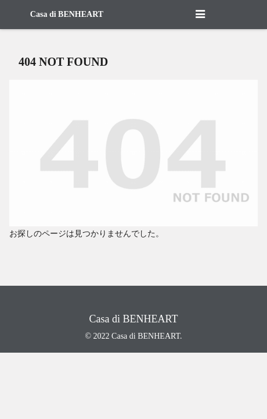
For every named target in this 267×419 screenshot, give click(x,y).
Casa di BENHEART (66, 14)
